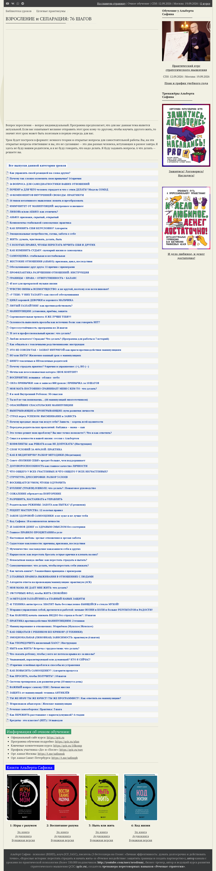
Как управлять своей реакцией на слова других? (40, 172)
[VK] (12, 3)
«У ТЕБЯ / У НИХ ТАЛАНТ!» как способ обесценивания (44, 294)
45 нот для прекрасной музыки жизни (33, 283)
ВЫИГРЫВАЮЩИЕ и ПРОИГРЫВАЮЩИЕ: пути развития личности (52, 410)
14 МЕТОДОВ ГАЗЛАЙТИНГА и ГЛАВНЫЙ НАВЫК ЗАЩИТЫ (47, 598)
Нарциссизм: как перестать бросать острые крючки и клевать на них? (54, 554)
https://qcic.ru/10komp (67, 745)
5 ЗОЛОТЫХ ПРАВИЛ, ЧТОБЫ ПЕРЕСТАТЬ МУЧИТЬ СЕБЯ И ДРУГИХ (52, 244)
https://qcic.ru (55, 737)
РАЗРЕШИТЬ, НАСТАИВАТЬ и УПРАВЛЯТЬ (36, 499)
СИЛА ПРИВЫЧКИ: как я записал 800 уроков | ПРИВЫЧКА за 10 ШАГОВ (54, 383)
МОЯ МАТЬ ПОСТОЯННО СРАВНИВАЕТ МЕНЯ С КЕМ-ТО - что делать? (53, 388)
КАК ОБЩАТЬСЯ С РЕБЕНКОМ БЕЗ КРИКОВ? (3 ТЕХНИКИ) (46, 631)
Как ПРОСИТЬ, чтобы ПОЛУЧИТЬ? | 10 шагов (38, 676)
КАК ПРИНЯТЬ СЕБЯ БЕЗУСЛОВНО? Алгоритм (38, 228)
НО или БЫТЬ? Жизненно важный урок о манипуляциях (45, 355)
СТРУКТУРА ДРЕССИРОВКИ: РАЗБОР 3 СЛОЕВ (39, 477)
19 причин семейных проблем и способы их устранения (45, 665)
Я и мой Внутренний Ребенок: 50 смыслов (36, 394)
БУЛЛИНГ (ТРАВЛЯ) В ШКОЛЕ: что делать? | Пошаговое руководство (53, 488)
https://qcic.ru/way (71, 749)
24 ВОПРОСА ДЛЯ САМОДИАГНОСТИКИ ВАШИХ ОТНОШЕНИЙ (50, 184)
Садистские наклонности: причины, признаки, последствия (47, 543)
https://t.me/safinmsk (51, 754)
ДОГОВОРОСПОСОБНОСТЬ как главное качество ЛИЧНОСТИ (48, 466)
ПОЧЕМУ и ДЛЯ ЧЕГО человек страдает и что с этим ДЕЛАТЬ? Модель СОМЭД (59, 189)
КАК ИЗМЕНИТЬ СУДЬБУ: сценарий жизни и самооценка (46, 250)
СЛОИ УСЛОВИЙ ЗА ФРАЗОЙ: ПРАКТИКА (36, 449)
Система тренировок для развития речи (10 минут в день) (46, 681)
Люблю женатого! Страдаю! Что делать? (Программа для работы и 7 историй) (59, 338)
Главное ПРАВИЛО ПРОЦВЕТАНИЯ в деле (36, 532)
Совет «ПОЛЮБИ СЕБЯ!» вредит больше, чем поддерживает (47, 460)
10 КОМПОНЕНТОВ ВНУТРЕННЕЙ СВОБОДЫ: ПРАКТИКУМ (47, 195)
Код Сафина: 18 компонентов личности (35, 521)
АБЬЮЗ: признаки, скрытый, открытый (34, 217)
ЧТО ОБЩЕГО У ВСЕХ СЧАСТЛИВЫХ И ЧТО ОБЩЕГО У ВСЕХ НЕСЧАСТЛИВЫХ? (59, 471)
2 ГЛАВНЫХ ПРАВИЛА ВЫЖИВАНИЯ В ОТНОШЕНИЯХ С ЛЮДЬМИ (52, 576)
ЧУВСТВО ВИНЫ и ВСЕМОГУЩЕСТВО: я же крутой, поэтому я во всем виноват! (59, 289)
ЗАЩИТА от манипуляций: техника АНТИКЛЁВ (39, 692)
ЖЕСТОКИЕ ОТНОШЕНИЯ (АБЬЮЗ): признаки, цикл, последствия (51, 261)
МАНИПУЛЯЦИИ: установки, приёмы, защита (38, 311)
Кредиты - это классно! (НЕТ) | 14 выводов (36, 720)
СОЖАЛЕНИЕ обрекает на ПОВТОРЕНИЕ (35, 493)
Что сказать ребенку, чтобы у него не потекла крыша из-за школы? (52, 654)
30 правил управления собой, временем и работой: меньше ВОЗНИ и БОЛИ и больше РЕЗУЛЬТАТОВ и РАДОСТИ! (81, 609)
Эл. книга (23, 832)
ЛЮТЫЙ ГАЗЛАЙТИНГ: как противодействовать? (41, 305)
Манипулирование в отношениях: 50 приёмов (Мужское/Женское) (51, 626)
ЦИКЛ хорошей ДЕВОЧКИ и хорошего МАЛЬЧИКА (41, 300)
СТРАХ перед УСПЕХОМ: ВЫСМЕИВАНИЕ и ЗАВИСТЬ (43, 416)
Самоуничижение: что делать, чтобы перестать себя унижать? (49, 565)
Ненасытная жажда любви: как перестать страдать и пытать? (48, 560)
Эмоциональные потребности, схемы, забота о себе (43, 233)
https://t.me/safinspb (64, 758)
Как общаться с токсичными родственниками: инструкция (47, 344)
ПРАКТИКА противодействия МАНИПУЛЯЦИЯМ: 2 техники (47, 620)
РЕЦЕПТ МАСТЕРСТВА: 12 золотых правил (36, 510)
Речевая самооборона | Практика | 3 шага (36, 709)
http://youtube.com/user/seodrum (120, 862)
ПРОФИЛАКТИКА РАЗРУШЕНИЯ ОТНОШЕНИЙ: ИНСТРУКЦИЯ (49, 272)
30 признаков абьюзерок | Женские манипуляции (41, 703)
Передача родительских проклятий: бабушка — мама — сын (47, 427)
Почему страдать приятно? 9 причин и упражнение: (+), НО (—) (49, 366)
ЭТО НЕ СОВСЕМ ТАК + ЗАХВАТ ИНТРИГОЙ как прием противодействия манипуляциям (65, 349)
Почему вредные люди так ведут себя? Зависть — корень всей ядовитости (56, 421)
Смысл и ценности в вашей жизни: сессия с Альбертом (44, 438)
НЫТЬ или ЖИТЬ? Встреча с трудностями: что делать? (44, 648)
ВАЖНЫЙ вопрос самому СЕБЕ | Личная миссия (40, 687)
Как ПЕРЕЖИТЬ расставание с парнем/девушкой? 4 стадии (47, 714)
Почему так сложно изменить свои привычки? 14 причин (45, 178)
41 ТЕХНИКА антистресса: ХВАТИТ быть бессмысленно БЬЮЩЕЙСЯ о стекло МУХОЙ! (64, 604)
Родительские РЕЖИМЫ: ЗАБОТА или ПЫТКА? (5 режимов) (48, 504)
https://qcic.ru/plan (67, 741)
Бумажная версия (23, 840)
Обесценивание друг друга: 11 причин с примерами (42, 266)
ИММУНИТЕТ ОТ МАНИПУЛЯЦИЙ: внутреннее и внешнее (47, 206)
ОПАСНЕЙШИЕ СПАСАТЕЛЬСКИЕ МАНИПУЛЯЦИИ (41, 405)
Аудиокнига (23, 836)
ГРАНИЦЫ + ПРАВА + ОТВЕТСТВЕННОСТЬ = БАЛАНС (43, 278)
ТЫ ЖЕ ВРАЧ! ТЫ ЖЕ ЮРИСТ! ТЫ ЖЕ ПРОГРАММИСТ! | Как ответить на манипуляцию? (65, 698)
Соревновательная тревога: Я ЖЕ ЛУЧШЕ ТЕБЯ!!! (40, 316)
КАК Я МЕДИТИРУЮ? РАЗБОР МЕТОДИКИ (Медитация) (45, 454)
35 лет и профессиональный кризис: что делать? (40, 333)
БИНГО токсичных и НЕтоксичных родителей (38, 360)
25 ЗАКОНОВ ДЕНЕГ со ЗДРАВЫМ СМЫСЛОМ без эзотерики (47, 526)
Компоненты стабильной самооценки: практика (40, 222)
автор (190, 858)
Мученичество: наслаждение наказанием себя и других (45, 548)
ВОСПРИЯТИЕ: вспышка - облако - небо (35, 377)
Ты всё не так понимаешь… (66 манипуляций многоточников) (49, 399)
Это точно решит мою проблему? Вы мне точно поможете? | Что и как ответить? (61, 432)
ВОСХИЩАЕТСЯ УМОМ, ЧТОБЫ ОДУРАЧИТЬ (38, 482)
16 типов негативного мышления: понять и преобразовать (46, 200)
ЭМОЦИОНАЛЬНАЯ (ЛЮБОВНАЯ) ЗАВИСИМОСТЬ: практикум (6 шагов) (55, 637)
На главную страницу (111, 3)
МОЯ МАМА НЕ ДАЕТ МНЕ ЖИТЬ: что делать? (39, 587)
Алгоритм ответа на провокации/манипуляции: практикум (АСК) (51, 582)
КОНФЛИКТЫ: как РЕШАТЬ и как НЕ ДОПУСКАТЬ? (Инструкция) (51, 443)
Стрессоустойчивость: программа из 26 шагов (38, 327)
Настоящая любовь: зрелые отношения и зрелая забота (45, 537)
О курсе (205, 3)
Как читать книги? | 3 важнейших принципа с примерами (45, 571)
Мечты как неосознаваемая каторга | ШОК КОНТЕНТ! (44, 372)
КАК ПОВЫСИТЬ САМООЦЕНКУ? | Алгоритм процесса (44, 670)
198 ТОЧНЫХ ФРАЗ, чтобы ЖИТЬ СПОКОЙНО (38, 593)
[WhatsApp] (18, 3)
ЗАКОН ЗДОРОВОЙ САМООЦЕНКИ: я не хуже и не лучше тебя (49, 515)
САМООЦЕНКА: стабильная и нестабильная (37, 255)
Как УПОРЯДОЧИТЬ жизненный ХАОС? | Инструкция (43, 642)
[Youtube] (7, 3)
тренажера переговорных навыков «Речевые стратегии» (143, 866)
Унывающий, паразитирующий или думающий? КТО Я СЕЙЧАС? (50, 659)
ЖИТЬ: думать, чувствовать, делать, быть (36, 239)
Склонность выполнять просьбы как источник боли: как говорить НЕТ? (55, 322)
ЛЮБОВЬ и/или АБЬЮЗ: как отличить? (34, 211)
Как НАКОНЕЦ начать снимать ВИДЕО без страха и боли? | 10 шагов (53, 615)
